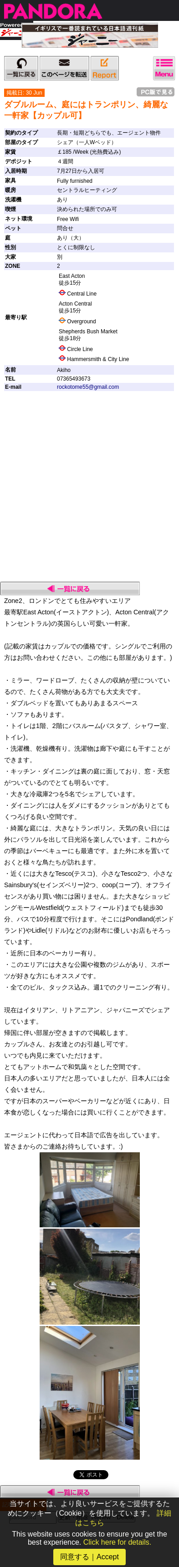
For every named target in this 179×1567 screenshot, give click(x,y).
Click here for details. (117, 1542)
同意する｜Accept (89, 1557)
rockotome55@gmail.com (88, 387)
